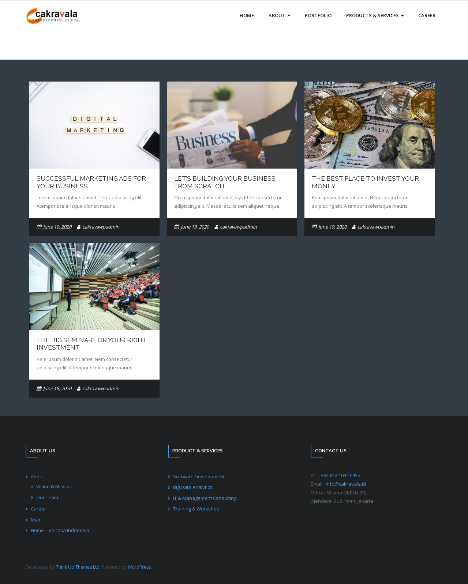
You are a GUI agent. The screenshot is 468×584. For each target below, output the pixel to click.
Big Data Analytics (192, 487)
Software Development (199, 476)
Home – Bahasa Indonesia (60, 530)
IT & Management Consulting (204, 498)
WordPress (139, 567)
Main (36, 519)
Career (38, 508)
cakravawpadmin (100, 226)
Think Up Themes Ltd (78, 567)
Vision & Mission (54, 486)
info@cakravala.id (346, 484)
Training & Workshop (196, 508)
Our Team (47, 497)
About (37, 476)
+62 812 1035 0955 (340, 475)
